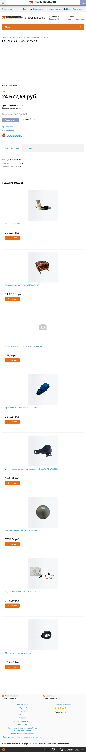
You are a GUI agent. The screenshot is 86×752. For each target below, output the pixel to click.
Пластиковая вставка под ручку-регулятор (23, 346)
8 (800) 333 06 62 (35, 17)
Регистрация (78, 9)
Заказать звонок (10, 696)
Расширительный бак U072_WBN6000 (21, 530)
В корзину (12, 237)
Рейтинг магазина (63, 704)
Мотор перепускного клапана (18, 653)
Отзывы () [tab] (30, 148)
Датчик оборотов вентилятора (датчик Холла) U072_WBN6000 (31, 469)
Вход (69, 9)
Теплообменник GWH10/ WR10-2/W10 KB (22, 285)
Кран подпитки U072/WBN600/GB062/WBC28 (23, 407)
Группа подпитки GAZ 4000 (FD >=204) (20, 591)
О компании (7, 9)
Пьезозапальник (12, 224)
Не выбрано (38, 9)
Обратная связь (51, 696)
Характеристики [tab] (12, 148)
